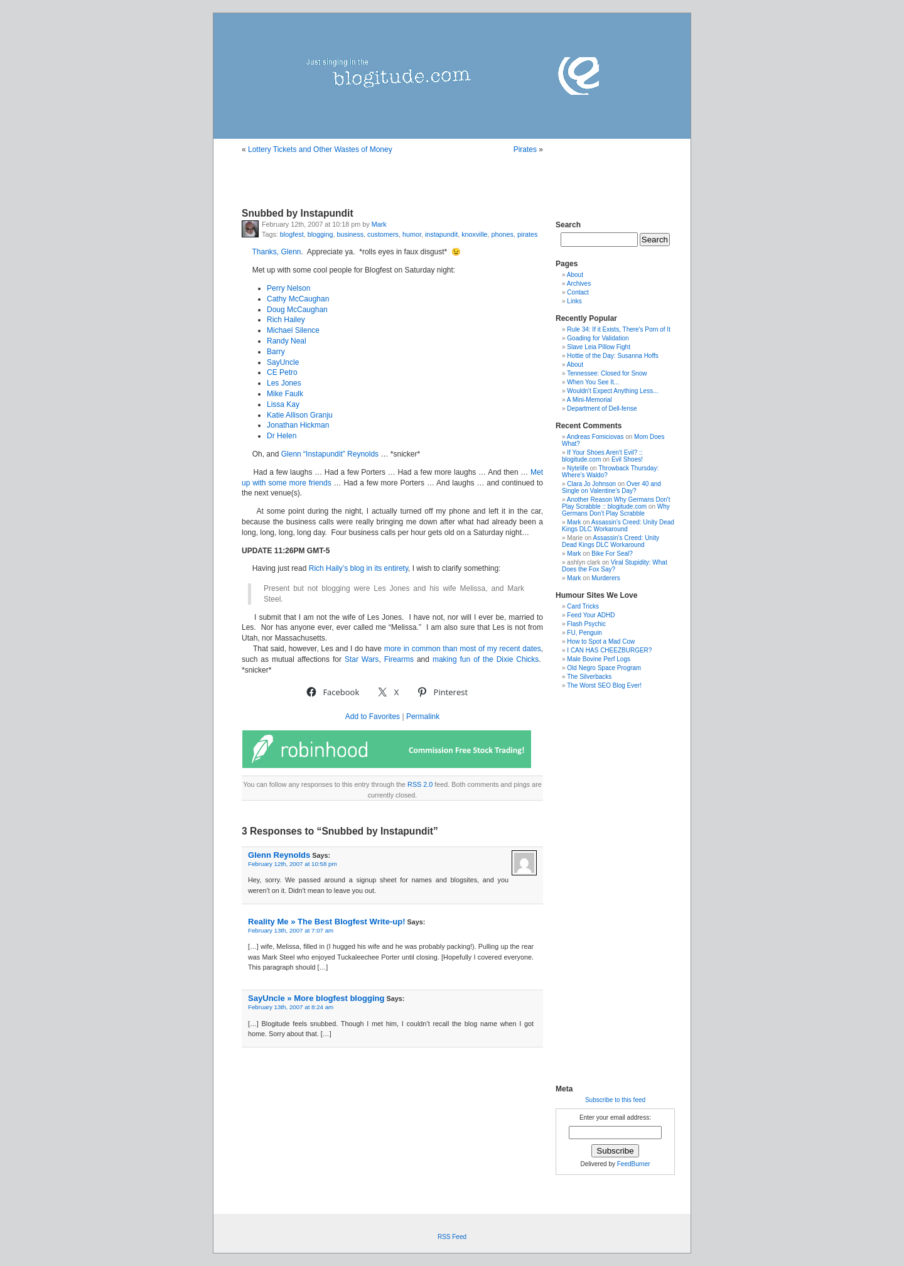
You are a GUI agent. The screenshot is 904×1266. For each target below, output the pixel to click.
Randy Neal (286, 341)
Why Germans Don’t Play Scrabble (616, 510)
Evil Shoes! (627, 459)
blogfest (292, 234)
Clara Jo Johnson (591, 483)
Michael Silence (293, 330)
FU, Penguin (584, 632)
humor (411, 234)
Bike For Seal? (612, 553)
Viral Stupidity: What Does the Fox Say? (614, 566)
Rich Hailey (286, 319)
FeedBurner (633, 1163)
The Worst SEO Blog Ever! (604, 685)
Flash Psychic (586, 623)
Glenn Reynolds (279, 855)
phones (503, 234)
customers (383, 234)
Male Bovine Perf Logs (598, 659)
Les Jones (284, 383)
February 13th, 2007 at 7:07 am (290, 930)
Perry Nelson (288, 288)
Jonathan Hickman (298, 425)
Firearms (399, 659)
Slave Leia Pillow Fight (598, 347)
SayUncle (283, 362)
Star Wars (362, 659)
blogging (320, 234)
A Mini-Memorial (589, 399)
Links (574, 301)
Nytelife (577, 468)
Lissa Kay (283, 404)
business (349, 234)
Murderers (605, 578)
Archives (579, 283)
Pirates (525, 149)
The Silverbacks (589, 676)
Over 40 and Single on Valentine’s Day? (611, 487)
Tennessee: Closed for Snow (607, 373)
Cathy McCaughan (298, 299)
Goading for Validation (597, 338)
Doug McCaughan (297, 309)
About (575, 274)
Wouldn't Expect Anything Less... (612, 390)
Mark (379, 224)
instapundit (441, 234)
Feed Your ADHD (591, 615)
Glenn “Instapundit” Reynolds (330, 454)
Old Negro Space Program (604, 667)
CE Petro (282, 372)
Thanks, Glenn (276, 251)
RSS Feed (452, 1236)
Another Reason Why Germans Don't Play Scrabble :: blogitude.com (616, 503)
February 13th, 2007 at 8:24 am (290, 1007)
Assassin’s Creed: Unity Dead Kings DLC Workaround (618, 526)
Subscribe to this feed (615, 1099)
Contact (577, 292)
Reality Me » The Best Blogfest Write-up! (327, 921)
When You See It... (593, 382)
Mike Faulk (285, 393)
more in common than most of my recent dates (462, 648)
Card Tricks (583, 606)
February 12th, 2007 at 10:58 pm (292, 863)
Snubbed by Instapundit (297, 213)
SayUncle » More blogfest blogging (316, 998)
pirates (527, 234)
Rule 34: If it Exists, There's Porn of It (618, 329)
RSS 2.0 (420, 784)
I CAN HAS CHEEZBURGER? (609, 650)
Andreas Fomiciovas (595, 436)
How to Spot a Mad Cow (601, 641)
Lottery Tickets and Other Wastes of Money (320, 149)
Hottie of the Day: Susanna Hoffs (612, 355)
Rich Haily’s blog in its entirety (358, 568)
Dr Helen (281, 435)
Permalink (422, 716)
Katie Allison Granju (300, 415)
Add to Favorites (372, 716)
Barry (276, 351)
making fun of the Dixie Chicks (486, 659)
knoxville (474, 234)
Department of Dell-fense (602, 408)
